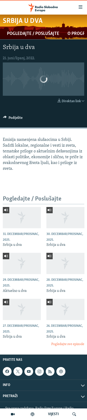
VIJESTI (53, 414)
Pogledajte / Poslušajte (33, 33)
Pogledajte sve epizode (67, 344)
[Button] (13, 118)
